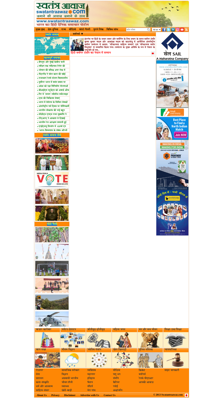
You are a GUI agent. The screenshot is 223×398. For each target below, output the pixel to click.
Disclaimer (70, 395)
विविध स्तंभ (112, 29)
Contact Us (109, 395)
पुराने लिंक (98, 29)
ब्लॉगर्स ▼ (78, 34)
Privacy (55, 395)
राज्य (63, 29)
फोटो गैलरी (84, 29)
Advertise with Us (89, 395)
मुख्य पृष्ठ (40, 29)
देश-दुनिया (53, 29)
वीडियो (72, 29)
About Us (42, 395)
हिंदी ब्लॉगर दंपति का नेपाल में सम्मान (91, 52)
